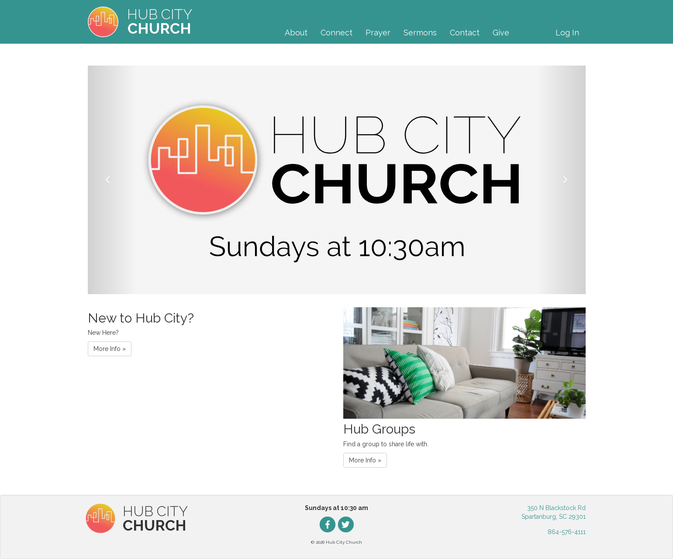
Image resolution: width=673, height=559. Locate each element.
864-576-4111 (567, 531)
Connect (336, 32)
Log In (567, 32)
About (296, 32)
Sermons (420, 32)
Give (501, 32)
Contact (465, 32)
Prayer (378, 32)
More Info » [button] (109, 348)
